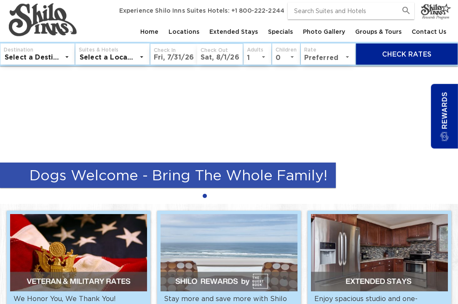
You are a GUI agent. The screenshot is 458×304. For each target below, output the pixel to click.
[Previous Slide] (10, 135)
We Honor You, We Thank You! (64, 298)
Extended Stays (233, 31)
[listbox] (37, 57)
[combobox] (351, 11)
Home (149, 31)
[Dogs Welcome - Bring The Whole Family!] (229, 124)
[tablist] (265, 32)
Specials (280, 31)
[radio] (207, 196)
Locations (184, 31)
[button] (173, 54)
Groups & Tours (378, 31)
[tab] (149, 32)
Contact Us (429, 31)
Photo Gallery (324, 31)
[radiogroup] (229, 196)
